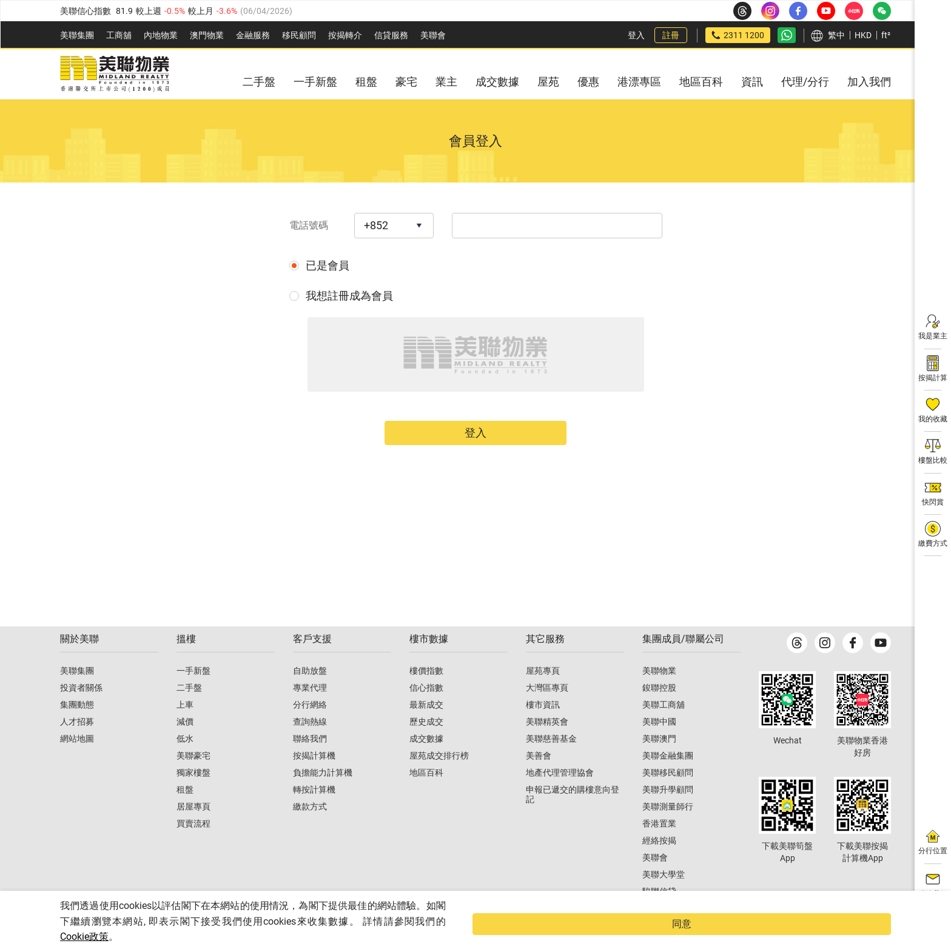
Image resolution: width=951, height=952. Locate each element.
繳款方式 (310, 831)
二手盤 (189, 712)
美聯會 (433, 35)
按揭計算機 (314, 780)
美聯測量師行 (667, 831)
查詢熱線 (310, 746)
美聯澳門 (659, 763)
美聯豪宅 (193, 780)
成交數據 (426, 763)
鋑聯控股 (659, 712)
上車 (184, 729)
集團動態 (77, 729)
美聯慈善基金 (551, 763)
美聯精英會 (547, 746)
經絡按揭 (659, 865)
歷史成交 (426, 746)
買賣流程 (193, 848)
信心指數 (426, 712)
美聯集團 (77, 35)
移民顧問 (299, 35)
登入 (636, 35)
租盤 (184, 814)
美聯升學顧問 (667, 814)
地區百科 (426, 797)
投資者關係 (81, 712)
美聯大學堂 (663, 898)
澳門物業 (207, 35)
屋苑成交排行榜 (439, 780)
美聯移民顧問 (667, 797)
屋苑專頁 (543, 695)
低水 (184, 763)
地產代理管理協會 (560, 797)
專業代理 (310, 712)
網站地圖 (77, 763)
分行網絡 (310, 729)
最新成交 (426, 729)
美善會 (538, 780)
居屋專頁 (193, 831)
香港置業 (659, 848)
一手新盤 (193, 695)
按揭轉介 (345, 35)
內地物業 (161, 35)
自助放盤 (310, 695)
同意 (866, 931)
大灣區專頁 (547, 712)
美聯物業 (659, 695)
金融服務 (253, 35)
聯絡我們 (310, 763)
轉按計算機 (314, 814)
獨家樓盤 (193, 797)
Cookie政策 (84, 936)
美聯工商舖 (663, 729)
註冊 (670, 35)
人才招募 (77, 746)
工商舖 (119, 35)
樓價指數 (426, 695)
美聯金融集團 (667, 780)
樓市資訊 (543, 729)
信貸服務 (391, 35)
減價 (184, 746)
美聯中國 (659, 746)
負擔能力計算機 (322, 797)
